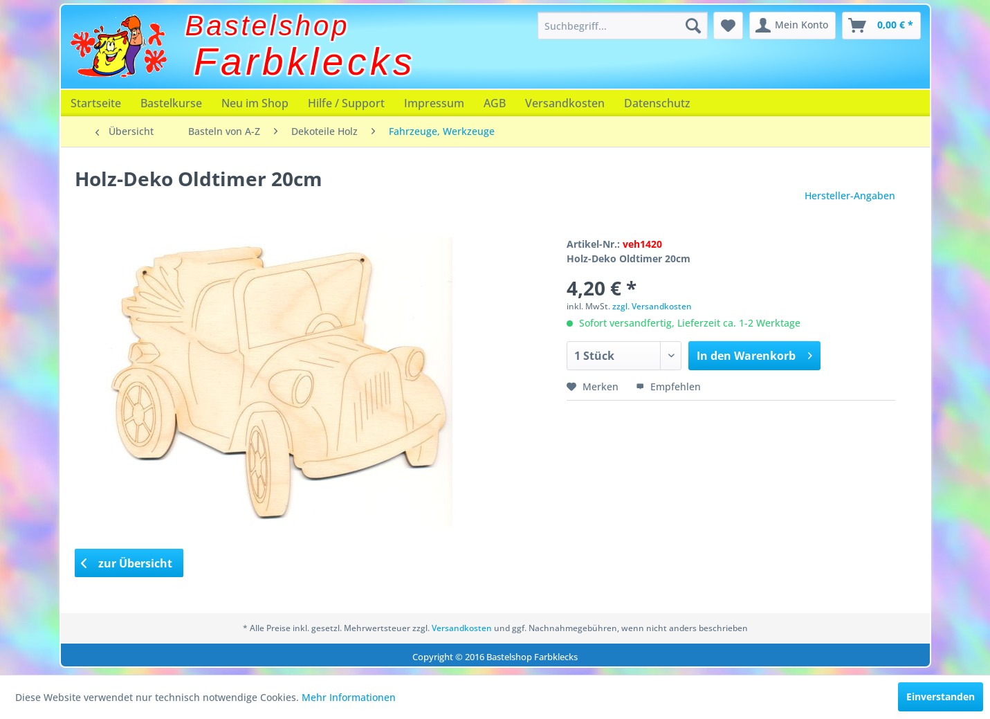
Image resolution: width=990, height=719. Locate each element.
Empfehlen (668, 386)
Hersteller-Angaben (850, 195)
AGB (495, 103)
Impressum (434, 103)
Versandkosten (565, 103)
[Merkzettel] (728, 25)
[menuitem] (623, 25)
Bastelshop (267, 25)
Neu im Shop (254, 103)
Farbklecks (305, 61)
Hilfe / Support (346, 103)
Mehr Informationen (349, 697)
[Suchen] (693, 25)
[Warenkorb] (881, 25)
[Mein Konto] (792, 25)
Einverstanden (940, 696)
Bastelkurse (171, 103)
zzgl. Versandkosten (652, 306)
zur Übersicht (126, 563)
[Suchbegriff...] (623, 25)
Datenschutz (657, 103)
